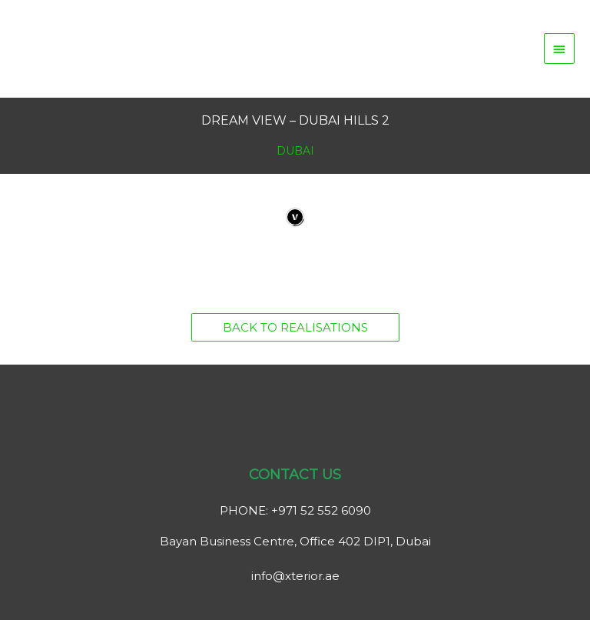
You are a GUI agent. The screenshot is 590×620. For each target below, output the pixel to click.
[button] (295, 327)
